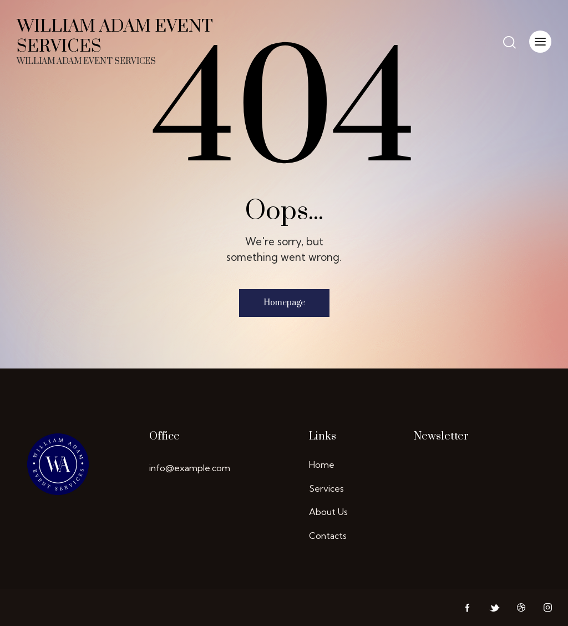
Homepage (284, 302)
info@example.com (189, 467)
